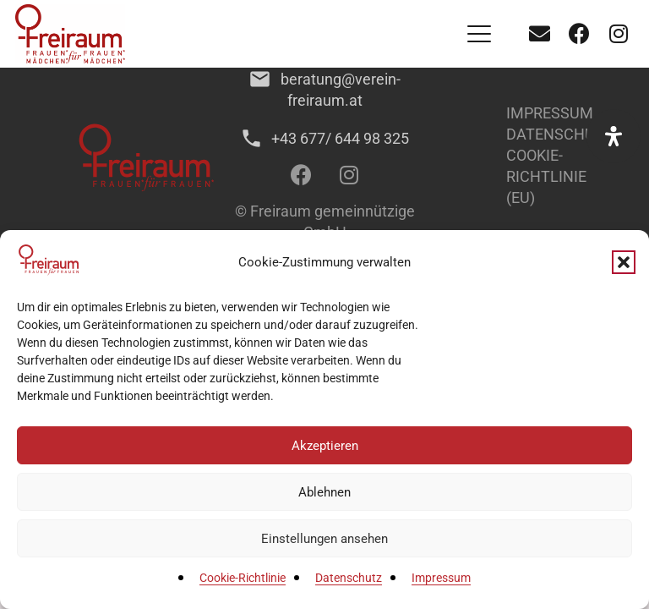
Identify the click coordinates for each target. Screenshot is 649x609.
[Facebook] (579, 34)
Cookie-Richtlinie (242, 577)
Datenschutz (348, 577)
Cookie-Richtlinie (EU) (546, 176)
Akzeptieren (325, 445)
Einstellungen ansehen (324, 538)
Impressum (441, 577)
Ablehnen (324, 492)
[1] (70, 33)
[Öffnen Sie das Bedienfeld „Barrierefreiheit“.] (613, 136)
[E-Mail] (539, 34)
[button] (623, 262)
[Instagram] (618, 34)
